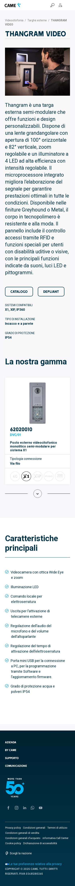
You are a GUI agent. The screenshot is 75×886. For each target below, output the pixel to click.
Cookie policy (13, 843)
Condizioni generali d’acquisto (22, 838)
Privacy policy (13, 827)
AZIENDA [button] (10, 742)
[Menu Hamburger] (69, 5)
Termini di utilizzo (57, 827)
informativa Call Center (55, 838)
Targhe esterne (37, 20)
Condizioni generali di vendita (22, 832)
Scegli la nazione (21, 853)
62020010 (21, 429)
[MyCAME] (60, 5)
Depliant (51, 291)
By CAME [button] (10, 750)
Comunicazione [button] (16, 765)
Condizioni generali (34, 827)
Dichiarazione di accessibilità (40, 843)
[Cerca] (52, 5)
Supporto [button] (12, 758)
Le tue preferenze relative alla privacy (33, 864)
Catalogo (19, 291)
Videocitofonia (14, 20)
